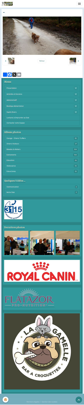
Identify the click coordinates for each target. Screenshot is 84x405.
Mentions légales (33, 402)
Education (42, 160)
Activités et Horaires (14, 94)
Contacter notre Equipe (16, 123)
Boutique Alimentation (15, 106)
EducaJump (42, 171)
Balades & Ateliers (42, 149)
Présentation (12, 88)
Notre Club (42, 192)
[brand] (8, 4)
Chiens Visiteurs (42, 143)
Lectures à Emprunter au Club (18, 118)
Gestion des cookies (49, 402)
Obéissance (42, 166)
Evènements (42, 155)
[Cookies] (5, 400)
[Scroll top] (79, 400)
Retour (42, 61)
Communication (42, 187)
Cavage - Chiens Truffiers (42, 138)
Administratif (12, 100)
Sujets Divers (12, 112)
